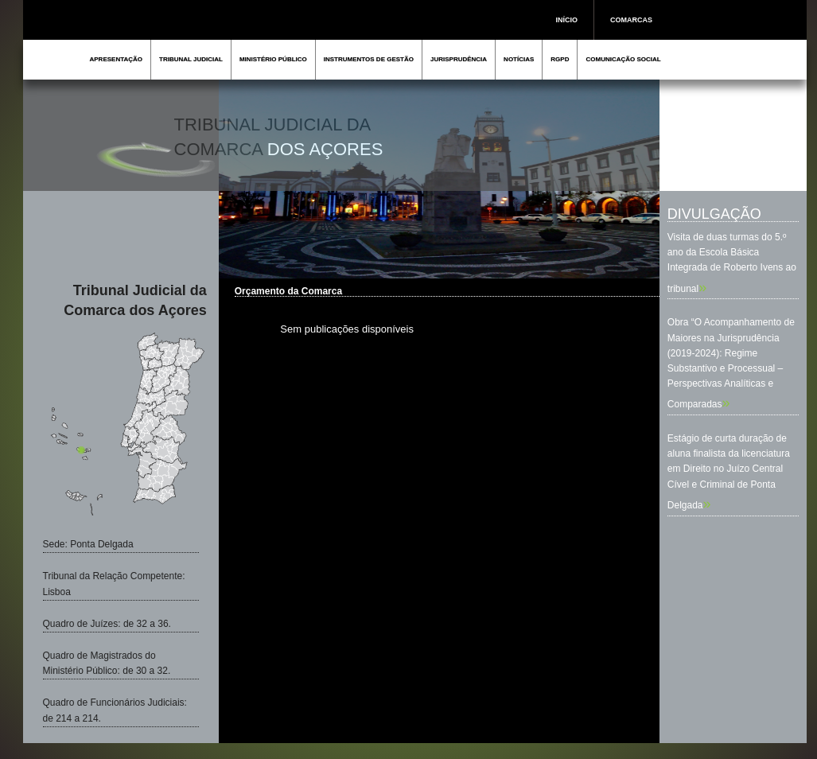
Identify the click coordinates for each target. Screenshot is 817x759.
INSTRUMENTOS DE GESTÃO (369, 59)
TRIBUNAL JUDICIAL (191, 59)
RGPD (560, 59)
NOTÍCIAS (519, 59)
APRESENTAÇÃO (116, 59)
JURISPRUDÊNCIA (458, 59)
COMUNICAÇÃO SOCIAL (623, 59)
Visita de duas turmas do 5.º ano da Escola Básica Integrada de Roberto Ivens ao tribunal (731, 263)
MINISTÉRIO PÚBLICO (273, 59)
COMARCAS (631, 20)
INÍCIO (567, 20)
